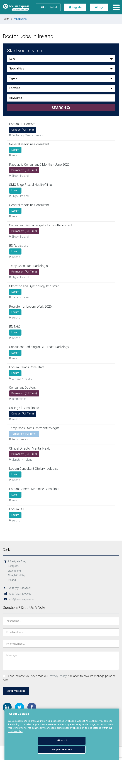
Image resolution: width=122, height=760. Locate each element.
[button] (61, 58)
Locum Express (16, 7)
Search (61, 108)
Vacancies (20, 19)
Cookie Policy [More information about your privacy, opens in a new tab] (15, 731)
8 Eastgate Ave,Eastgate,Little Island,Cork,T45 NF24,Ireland (17, 571)
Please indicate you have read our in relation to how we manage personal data (59, 678)
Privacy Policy (58, 676)
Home (6, 19)
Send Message (16, 690)
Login (98, 7)
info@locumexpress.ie (18, 599)
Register (75, 7)
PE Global (48, 7)
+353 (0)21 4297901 (17, 589)
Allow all (62, 740)
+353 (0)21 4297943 (17, 594)
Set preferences (62, 749)
